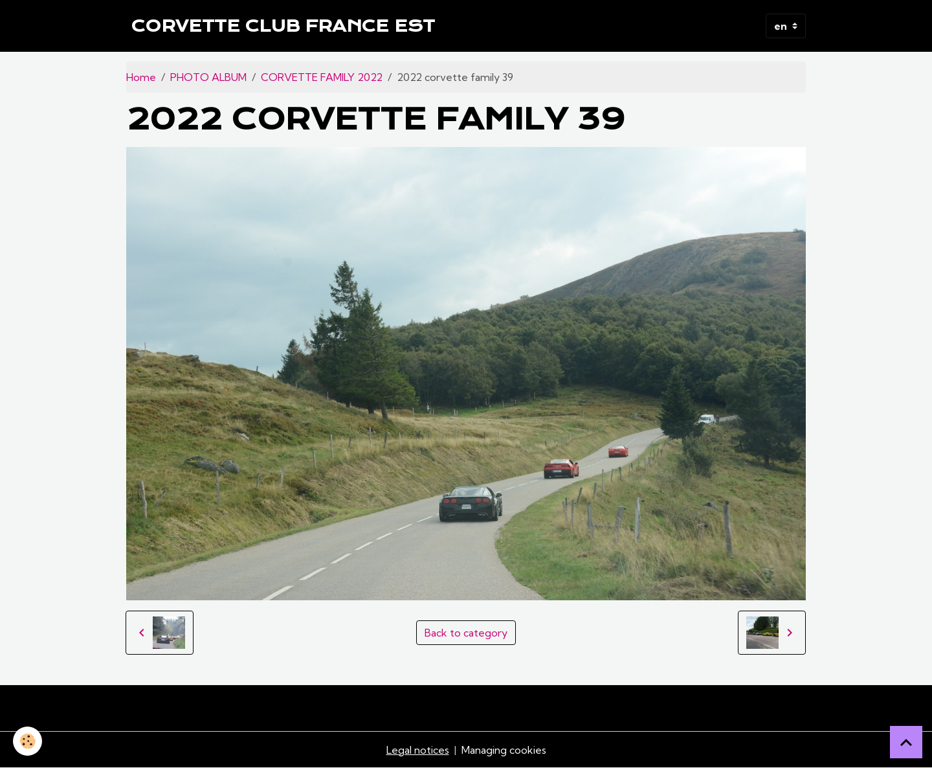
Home (141, 77)
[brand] (283, 25)
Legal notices (417, 749)
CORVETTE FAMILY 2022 (322, 77)
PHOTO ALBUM (208, 77)
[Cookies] (27, 741)
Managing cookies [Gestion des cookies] (503, 749)
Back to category (466, 632)
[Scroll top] (906, 742)
